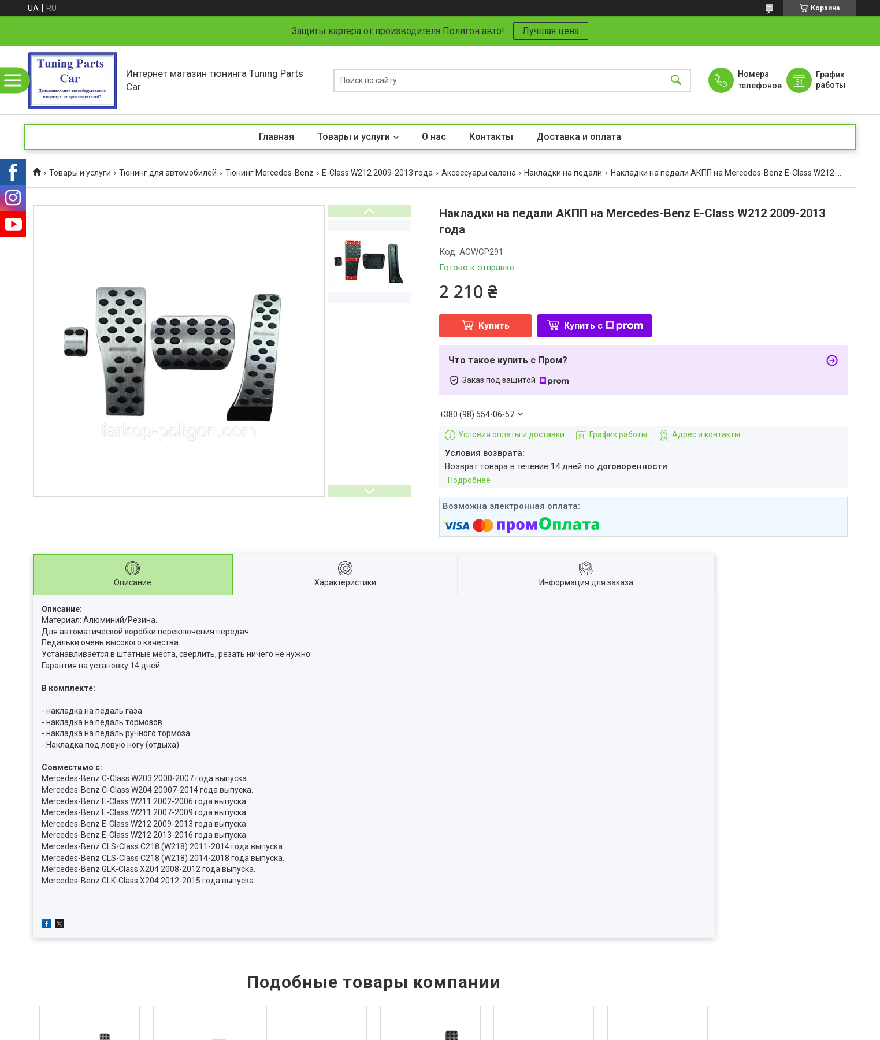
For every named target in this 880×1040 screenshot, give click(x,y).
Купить (494, 325)
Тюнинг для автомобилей (168, 172)
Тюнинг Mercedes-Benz (269, 172)
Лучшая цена (550, 30)
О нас (434, 136)
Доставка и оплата (578, 136)
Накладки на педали (563, 172)
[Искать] (676, 80)
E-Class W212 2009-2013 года (377, 172)
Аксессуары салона (478, 172)
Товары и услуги (353, 136)
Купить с (603, 325)
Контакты (491, 136)
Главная (276, 136)
